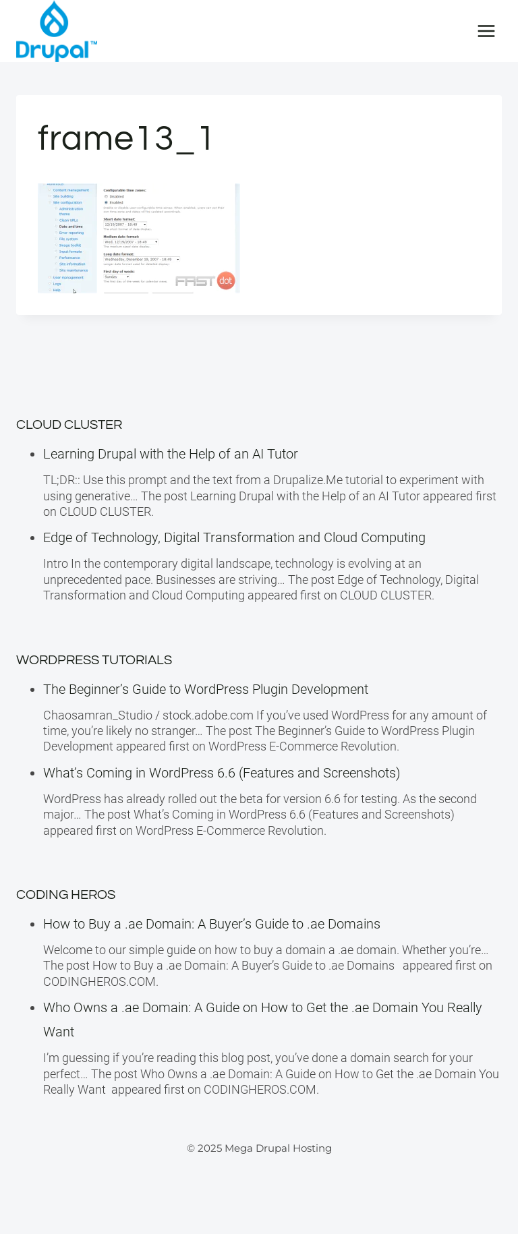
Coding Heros (65, 895)
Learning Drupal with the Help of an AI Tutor (170, 454)
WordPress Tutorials (94, 660)
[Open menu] (486, 31)
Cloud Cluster (69, 425)
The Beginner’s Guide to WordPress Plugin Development (205, 689)
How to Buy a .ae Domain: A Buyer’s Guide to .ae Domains (215, 924)
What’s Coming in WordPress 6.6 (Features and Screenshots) (222, 773)
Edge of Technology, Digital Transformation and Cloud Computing (234, 537)
